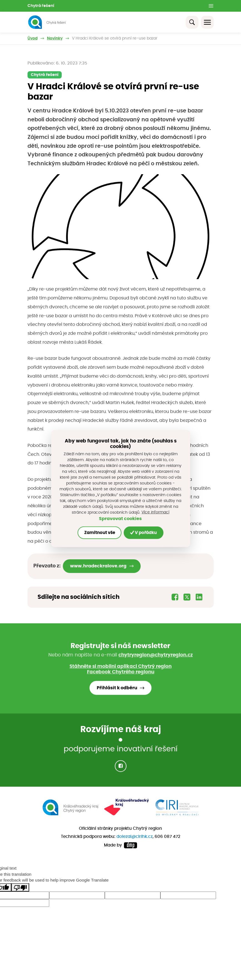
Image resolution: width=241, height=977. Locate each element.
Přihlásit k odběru (117, 688)
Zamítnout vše (99, 532)
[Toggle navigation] (207, 22)
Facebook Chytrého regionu (120, 672)
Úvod (33, 38)
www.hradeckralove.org (98, 566)
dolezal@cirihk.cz (134, 837)
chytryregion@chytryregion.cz (155, 655)
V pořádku (143, 532)
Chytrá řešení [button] (41, 6)
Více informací (155, 512)
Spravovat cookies (120, 519)
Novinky (55, 38)
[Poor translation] (20, 887)
